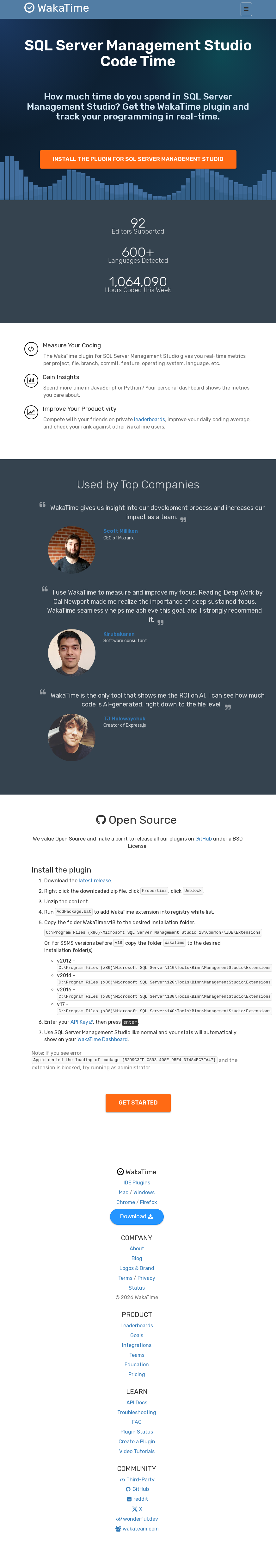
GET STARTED (138, 1102)
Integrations (136, 1345)
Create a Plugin (137, 1442)
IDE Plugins (137, 1183)
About (137, 1249)
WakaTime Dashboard (102, 1039)
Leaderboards (136, 1326)
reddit (137, 1499)
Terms (125, 1278)
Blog (137, 1258)
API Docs (136, 1403)
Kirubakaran (119, 634)
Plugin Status (136, 1432)
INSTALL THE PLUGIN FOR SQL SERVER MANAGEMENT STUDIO (138, 159)
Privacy (146, 1278)
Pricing (136, 1374)
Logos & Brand (137, 1268)
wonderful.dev (136, 1519)
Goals (136, 1335)
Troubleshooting (136, 1412)
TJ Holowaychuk (124, 719)
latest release (95, 881)
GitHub (203, 839)
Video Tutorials (137, 1451)
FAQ (137, 1422)
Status (137, 1288)
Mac (123, 1192)
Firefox (148, 1202)
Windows (144, 1192)
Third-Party (137, 1480)
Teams (136, 1355)
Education (137, 1365)
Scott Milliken (120, 531)
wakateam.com (137, 1529)
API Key (82, 1022)
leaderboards (149, 419)
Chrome (125, 1202)
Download (136, 1216)
